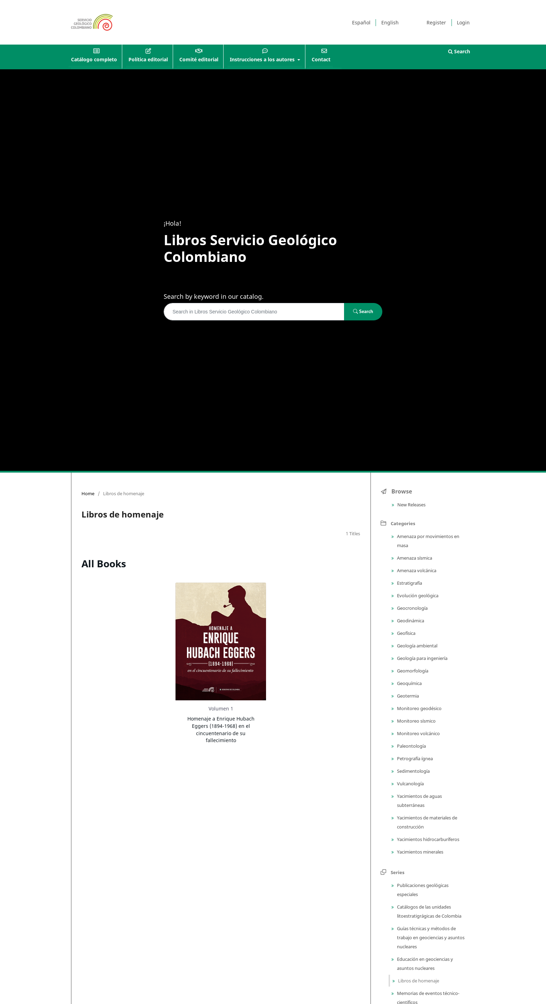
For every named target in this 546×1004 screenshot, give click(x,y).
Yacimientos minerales (419, 852)
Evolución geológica (417, 595)
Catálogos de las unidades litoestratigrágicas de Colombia (428, 911)
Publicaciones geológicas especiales (422, 889)
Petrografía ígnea (414, 758)
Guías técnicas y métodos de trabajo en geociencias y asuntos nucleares (430, 937)
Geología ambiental (416, 646)
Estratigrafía (409, 583)
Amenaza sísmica (414, 558)
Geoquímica (409, 683)
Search (459, 51)
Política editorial (148, 59)
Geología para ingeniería (421, 658)
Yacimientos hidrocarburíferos (427, 839)
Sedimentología (413, 771)
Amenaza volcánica (416, 570)
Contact (321, 59)
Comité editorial (198, 59)
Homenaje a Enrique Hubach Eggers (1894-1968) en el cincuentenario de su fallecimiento (221, 729)
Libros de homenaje (418, 981)
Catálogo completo (94, 59)
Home (87, 493)
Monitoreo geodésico (419, 708)
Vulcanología (410, 783)
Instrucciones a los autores (263, 59)
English (390, 22)
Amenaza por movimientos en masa (427, 540)
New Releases (411, 504)
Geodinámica (410, 620)
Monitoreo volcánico (418, 733)
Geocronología (412, 608)
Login (463, 22)
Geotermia (407, 696)
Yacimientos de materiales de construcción (426, 822)
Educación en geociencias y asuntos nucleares (424, 963)
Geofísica (405, 633)
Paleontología (411, 746)
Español (361, 22)
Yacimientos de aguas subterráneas (419, 800)
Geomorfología (412, 671)
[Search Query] (254, 311)
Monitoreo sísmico (416, 721)
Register (436, 22)
